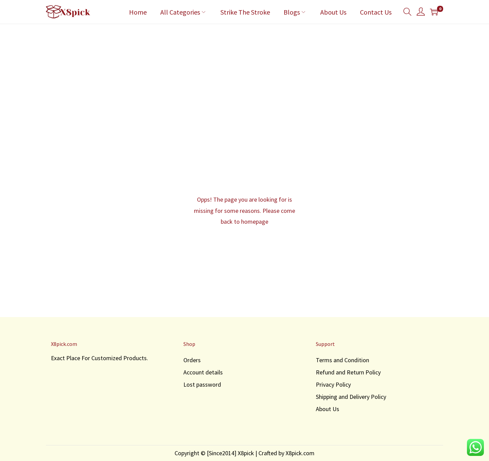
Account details (203, 372)
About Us (327, 409)
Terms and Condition (342, 360)
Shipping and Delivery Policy (351, 397)
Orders (192, 360)
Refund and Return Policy (348, 372)
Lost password (202, 384)
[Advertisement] (244, 75)
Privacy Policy (333, 384)
